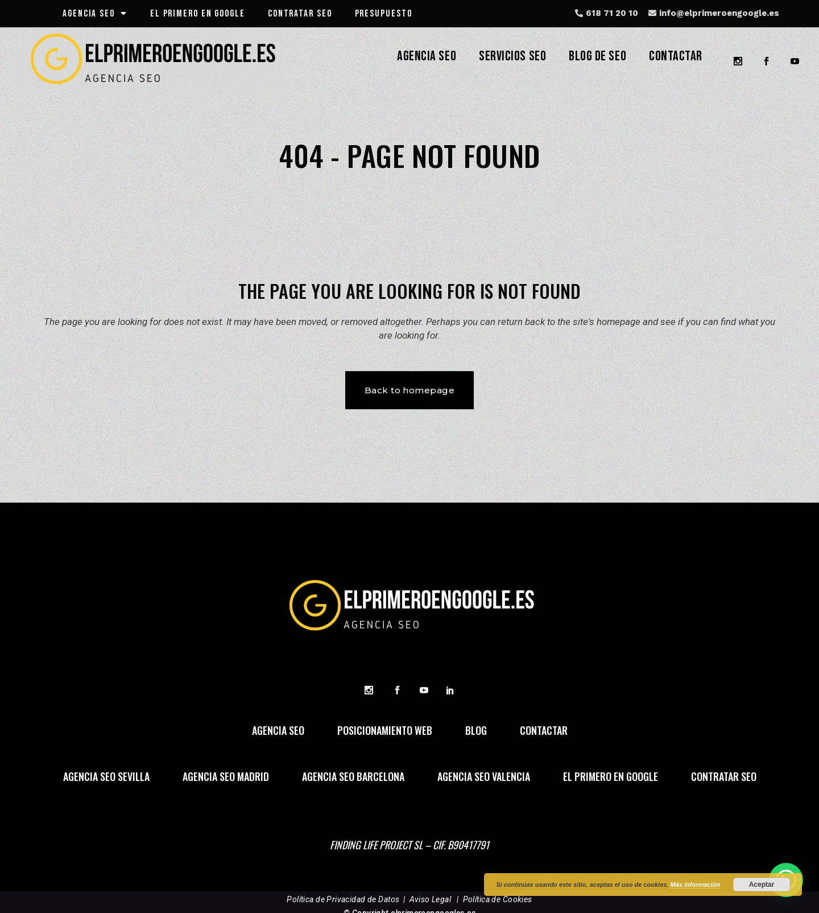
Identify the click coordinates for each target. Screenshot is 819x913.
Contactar (544, 732)
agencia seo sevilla (106, 778)
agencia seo (95, 13)
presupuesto (383, 13)
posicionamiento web (384, 732)
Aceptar (762, 885)
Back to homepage (409, 390)
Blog (476, 732)
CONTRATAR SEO (300, 13)
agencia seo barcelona (353, 778)
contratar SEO (723, 778)
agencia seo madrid (226, 778)
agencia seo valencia (483, 778)
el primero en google (197, 13)
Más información (695, 884)
